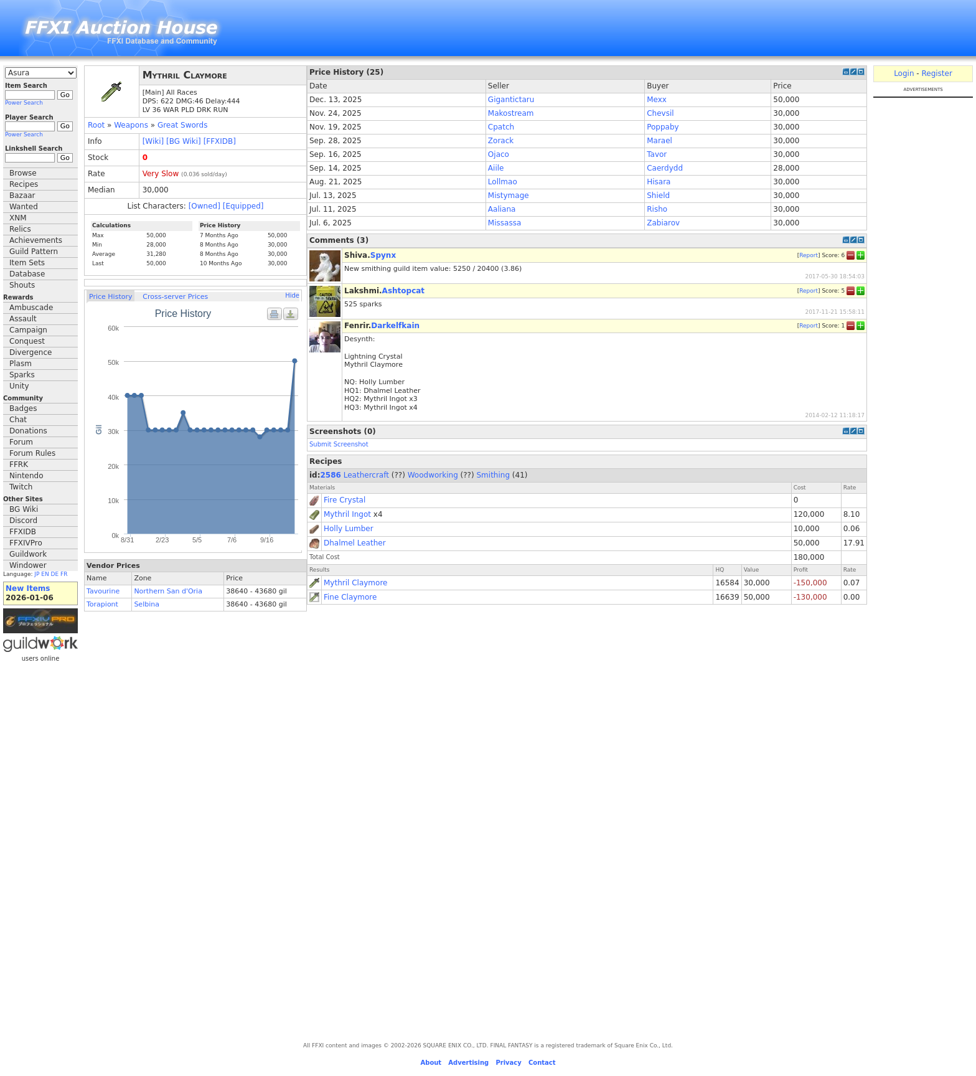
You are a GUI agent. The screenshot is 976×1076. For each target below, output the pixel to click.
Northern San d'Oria (168, 591)
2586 (331, 475)
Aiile (496, 168)
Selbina (146, 604)
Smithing (493, 475)
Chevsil (660, 113)
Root (96, 125)
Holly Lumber (348, 528)
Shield (658, 195)
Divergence (30, 352)
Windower (28, 565)
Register (936, 73)
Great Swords (182, 125)
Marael (659, 140)
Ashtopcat (403, 290)
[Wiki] (153, 141)
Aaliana (502, 209)
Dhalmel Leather (355, 543)
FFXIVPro (25, 543)
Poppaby (662, 127)
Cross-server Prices (175, 297)
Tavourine (103, 591)
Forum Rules (32, 453)
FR (63, 574)
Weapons (131, 125)
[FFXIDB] (220, 141)
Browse (23, 173)
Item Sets (27, 262)
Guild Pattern (33, 251)
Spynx (383, 255)
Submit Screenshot (338, 444)
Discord (23, 520)
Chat (18, 419)
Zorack (501, 140)
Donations (28, 431)
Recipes (23, 184)
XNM (18, 218)
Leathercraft (366, 475)
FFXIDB (22, 531)
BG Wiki (23, 509)
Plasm (20, 363)
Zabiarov (663, 223)
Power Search (24, 103)
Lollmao (502, 181)
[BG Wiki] (183, 141)
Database (27, 274)
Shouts (22, 285)
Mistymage (508, 195)
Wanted (23, 206)
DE (55, 574)
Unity (19, 386)
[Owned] (204, 206)
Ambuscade (31, 307)
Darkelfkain (395, 325)
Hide (292, 295)
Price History (110, 297)
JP (36, 574)
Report (808, 255)
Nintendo (26, 475)
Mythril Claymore (355, 582)
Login (904, 73)
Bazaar (22, 195)
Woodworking (433, 475)
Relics (20, 229)
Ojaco (498, 154)
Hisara (658, 181)
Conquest (27, 341)
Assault (23, 318)
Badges (23, 408)
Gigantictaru (511, 99)
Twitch (20, 487)
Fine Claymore (350, 597)
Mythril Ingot (347, 514)
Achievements (35, 240)
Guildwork (28, 554)
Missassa (504, 223)
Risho (657, 209)
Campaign (28, 330)
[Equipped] (243, 206)
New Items (28, 588)
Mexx (657, 99)
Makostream (511, 113)
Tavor (657, 154)
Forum (21, 442)
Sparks (22, 374)
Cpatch (501, 127)
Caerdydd (665, 168)
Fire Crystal (344, 500)
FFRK (18, 464)
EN (45, 574)
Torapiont (102, 604)
